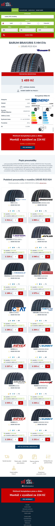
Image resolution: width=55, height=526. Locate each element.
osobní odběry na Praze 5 (29, 91)
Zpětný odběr (27, 513)
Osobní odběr (39, 10)
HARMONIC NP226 (40, 349)
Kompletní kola (27, 518)
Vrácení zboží (27, 520)
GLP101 (14, 385)
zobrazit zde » (43, 183)
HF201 (14, 203)
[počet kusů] (15, 220)
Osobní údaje (27, 506)
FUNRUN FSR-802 (41, 312)
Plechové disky (23, 10)
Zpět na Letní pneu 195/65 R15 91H (27, 446)
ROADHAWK (41, 276)
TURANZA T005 (41, 203)
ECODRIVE (14, 312)
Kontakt (27, 504)
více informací (27, 141)
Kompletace (31, 10)
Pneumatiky (15, 10)
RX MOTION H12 (41, 385)
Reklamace (27, 522)
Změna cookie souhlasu (27, 511)
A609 (41, 239)
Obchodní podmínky (27, 509)
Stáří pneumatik (27, 525)
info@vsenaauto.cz (29, 486)
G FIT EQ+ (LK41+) (14, 239)
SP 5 (14, 349)
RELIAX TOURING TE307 (14, 276)
